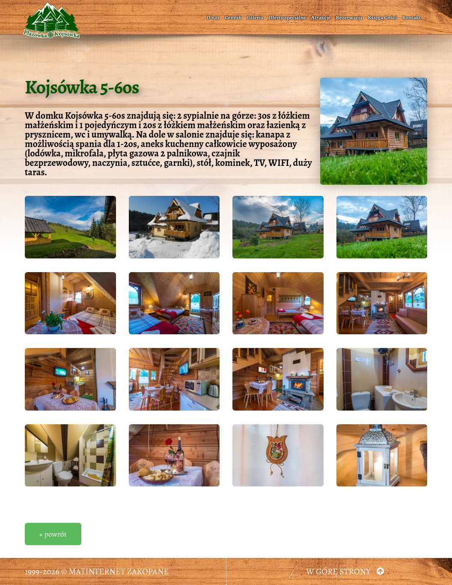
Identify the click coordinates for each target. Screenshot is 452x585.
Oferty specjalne (287, 17)
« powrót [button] (53, 534)
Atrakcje (321, 17)
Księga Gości (382, 17)
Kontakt (411, 17)
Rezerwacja (349, 17)
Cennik (233, 17)
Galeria (255, 17)
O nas (213, 17)
